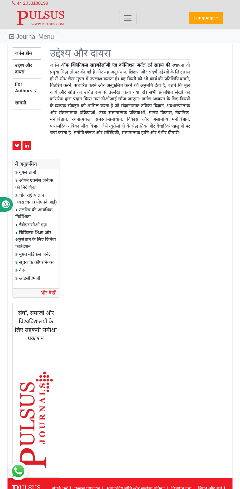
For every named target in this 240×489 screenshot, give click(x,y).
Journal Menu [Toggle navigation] (31, 36)
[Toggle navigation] (128, 18)
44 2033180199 (30, 3)
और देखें (48, 292)
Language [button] (204, 17)
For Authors (26, 88)
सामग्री (20, 102)
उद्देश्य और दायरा (23, 69)
